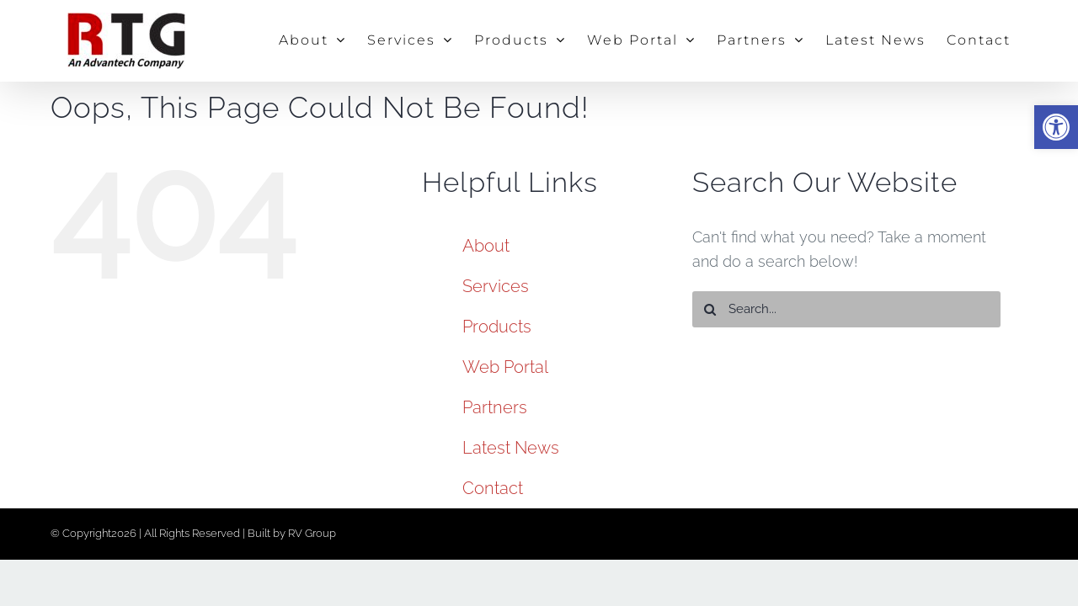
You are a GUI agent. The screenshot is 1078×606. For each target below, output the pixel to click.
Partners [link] (494, 407)
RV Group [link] (312, 533)
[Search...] (846, 309)
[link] (1056, 127)
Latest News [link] (510, 448)
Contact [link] (492, 488)
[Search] (710, 309)
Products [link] (496, 326)
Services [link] (495, 286)
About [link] (486, 246)
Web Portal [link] (505, 367)
